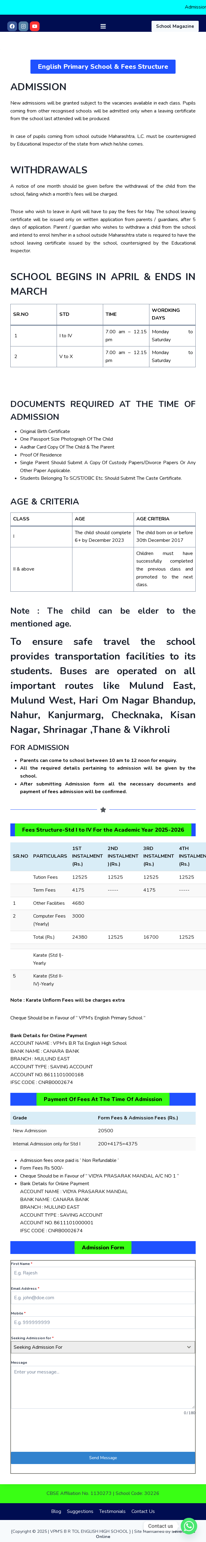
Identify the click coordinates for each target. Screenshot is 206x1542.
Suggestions (80, 1511)
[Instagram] (23, 26)
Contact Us (143, 1511)
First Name (21, 1263)
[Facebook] (12, 26)
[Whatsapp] (189, 1526)
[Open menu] (103, 26)
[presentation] (103, 1434)
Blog (56, 1511)
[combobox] (103, 1347)
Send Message (103, 1458)
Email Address (25, 1288)
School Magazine (175, 26)
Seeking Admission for (32, 1338)
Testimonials (112, 1511)
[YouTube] (35, 26)
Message (19, 1362)
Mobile (18, 1313)
